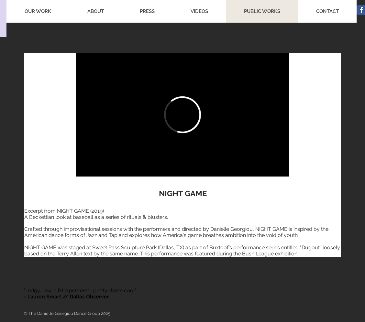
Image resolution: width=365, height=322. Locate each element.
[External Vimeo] (182, 115)
